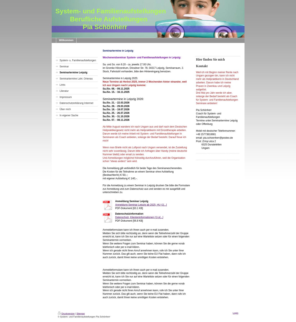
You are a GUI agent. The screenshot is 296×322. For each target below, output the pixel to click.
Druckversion (66, 313)
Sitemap (81, 313)
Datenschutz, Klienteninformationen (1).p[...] (139, 217)
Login (235, 313)
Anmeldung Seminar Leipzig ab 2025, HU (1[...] (141, 204)
